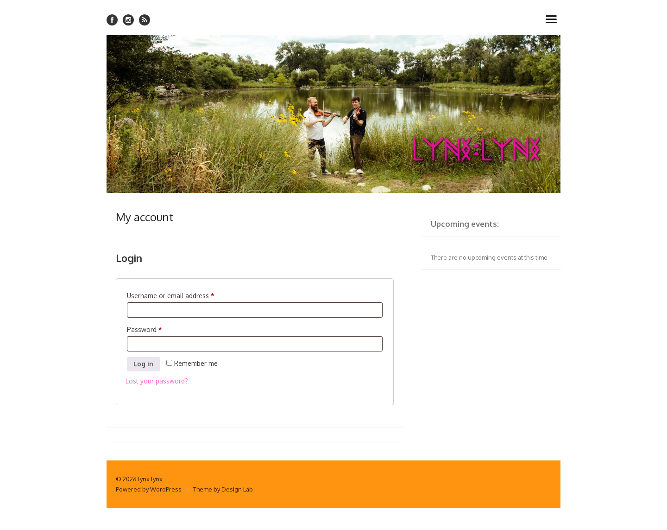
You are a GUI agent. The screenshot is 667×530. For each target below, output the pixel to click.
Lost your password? (157, 381)
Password (146, 329)
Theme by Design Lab (223, 489)
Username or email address (172, 295)
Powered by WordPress (149, 489)
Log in (143, 364)
